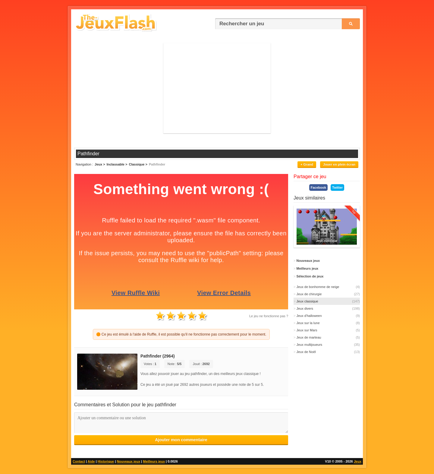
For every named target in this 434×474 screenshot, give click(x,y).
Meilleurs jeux (154, 461)
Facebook (318, 187)
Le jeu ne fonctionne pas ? (268, 316)
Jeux (357, 461)
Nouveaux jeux (128, 461)
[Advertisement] (217, 88)
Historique (106, 461)
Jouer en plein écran (339, 164)
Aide (91, 461)
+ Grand (306, 164)
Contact (79, 461)
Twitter (337, 187)
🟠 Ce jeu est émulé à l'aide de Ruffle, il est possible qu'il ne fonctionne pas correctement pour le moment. (181, 334)
